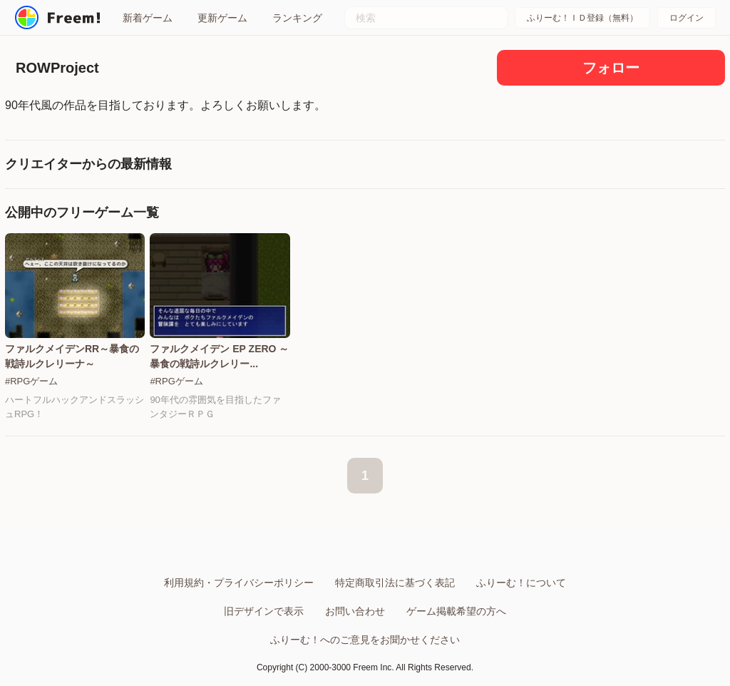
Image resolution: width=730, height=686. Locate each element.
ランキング (297, 18)
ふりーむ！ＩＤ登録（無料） (582, 18)
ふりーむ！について (521, 582)
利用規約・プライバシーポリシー (239, 582)
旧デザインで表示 (264, 611)
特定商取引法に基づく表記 (395, 582)
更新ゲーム (222, 18)
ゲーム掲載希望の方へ (456, 611)
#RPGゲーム (31, 381)
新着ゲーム (148, 18)
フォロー (610, 68)
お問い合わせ (355, 611)
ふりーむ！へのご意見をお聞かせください (365, 639)
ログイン (686, 18)
